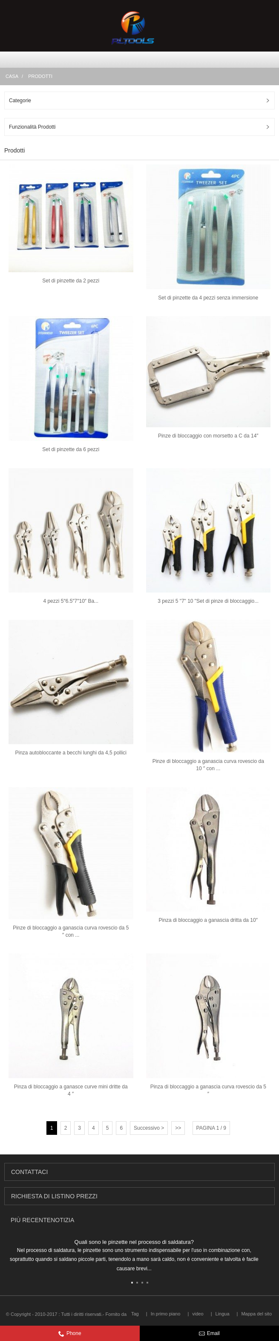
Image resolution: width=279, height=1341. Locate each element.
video (197, 1313)
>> (178, 1128)
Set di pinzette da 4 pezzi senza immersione (208, 298)
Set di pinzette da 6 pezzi (70, 449)
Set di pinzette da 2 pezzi (70, 281)
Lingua (222, 1313)
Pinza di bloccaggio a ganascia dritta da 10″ (208, 920)
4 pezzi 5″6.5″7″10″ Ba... (70, 601)
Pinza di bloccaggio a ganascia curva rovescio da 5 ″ (208, 1090)
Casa (12, 76)
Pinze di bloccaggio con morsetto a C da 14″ (208, 436)
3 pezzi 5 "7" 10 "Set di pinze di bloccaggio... (208, 601)
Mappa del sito (256, 1313)
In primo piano (166, 1313)
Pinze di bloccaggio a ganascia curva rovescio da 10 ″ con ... (208, 764)
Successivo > (149, 1128)
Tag (135, 1313)
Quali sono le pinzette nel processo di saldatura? (134, 1242)
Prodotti (40, 76)
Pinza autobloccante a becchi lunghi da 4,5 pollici (71, 753)
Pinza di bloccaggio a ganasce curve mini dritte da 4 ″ (71, 1090)
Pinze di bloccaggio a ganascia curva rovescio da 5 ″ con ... (71, 931)
